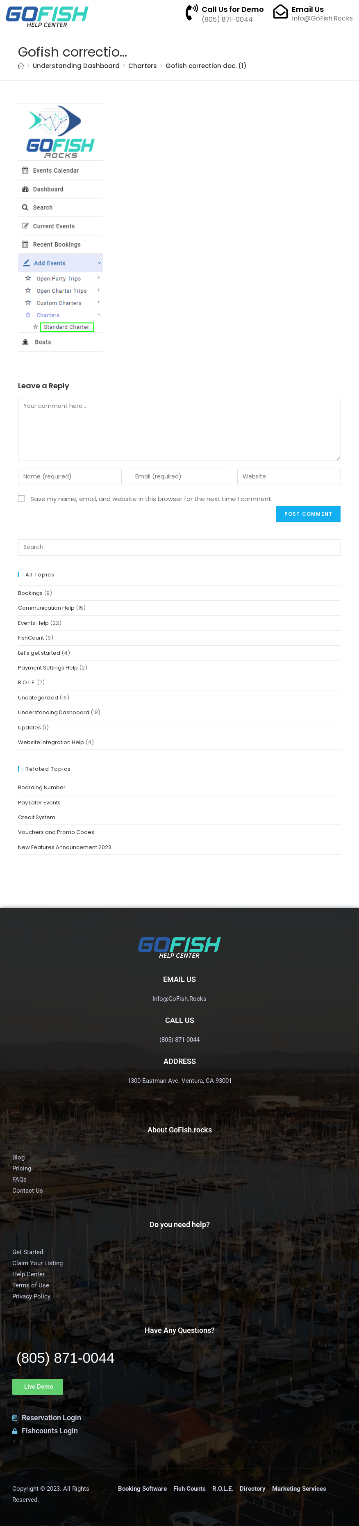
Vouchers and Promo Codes (56, 832)
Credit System (36, 817)
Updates (29, 727)
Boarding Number (42, 787)
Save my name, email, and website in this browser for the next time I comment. (151, 498)
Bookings (30, 593)
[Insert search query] (179, 547)
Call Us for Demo (233, 9)
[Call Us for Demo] (192, 12)
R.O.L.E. (27, 682)
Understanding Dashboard (53, 712)
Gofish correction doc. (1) (206, 65)
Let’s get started (39, 653)
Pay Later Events (39, 802)
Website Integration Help (51, 742)
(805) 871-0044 (65, 1358)
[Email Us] (280, 11)
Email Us (308, 9)
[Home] (21, 65)
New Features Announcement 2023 (64, 847)
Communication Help (46, 608)
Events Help (33, 623)
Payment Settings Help (48, 668)
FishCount (31, 638)
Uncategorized (38, 698)
